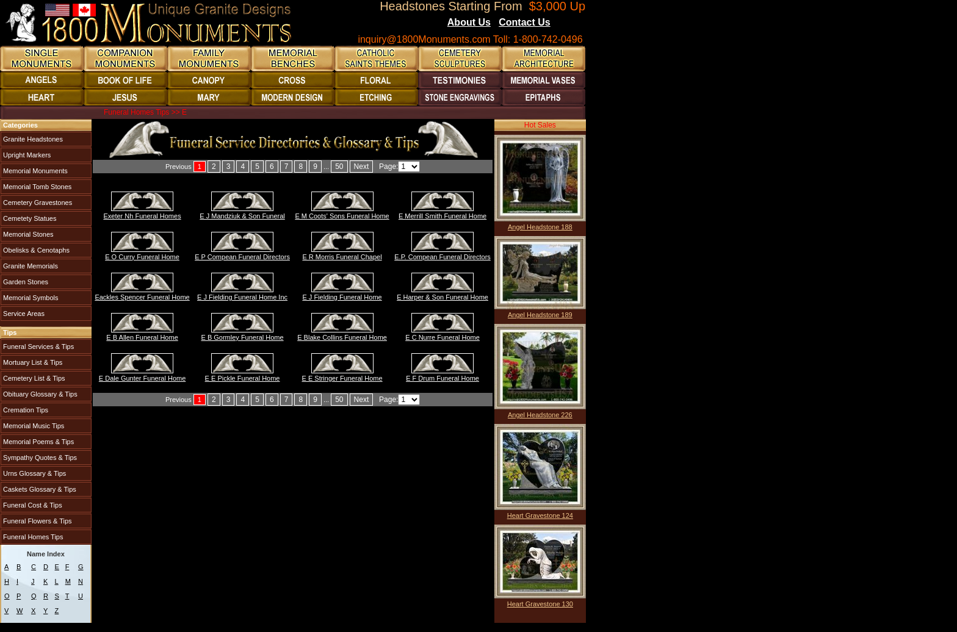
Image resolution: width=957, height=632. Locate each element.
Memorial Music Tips (32, 425)
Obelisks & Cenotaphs (35, 250)
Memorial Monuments (34, 170)
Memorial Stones (27, 234)
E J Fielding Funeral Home (341, 297)
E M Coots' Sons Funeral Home (342, 216)
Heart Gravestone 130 (540, 604)
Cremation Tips (24, 410)
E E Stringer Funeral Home (342, 378)
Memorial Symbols (30, 297)
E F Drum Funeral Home (442, 378)
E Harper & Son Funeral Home (442, 297)
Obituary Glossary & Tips (39, 394)
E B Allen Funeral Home (142, 337)
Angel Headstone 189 (540, 314)
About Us (469, 22)
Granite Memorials (29, 266)
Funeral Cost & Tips (31, 505)
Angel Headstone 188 (540, 227)
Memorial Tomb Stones (36, 186)
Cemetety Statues (29, 218)
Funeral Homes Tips (32, 536)
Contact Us (524, 22)
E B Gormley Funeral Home (242, 337)
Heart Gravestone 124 (540, 515)
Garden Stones (24, 281)
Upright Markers (26, 155)
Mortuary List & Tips (31, 362)
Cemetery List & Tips (33, 378)
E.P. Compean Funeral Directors (442, 256)
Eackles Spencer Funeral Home (142, 297)
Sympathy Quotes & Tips (39, 457)
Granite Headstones (32, 139)
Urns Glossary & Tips (33, 473)
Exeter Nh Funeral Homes (142, 216)
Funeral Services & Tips (37, 346)
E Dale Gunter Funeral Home (142, 378)
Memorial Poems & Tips (37, 441)
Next (361, 166)
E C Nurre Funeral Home (442, 337)
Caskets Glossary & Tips (38, 489)
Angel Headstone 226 (540, 414)
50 (339, 166)
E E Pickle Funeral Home (242, 378)
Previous (178, 166)
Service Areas (23, 313)
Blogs (567, 23)
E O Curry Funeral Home (142, 256)
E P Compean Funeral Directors (242, 256)
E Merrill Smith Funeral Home (442, 216)
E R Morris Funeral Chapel (341, 256)
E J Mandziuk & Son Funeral (242, 216)
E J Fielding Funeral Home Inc (242, 297)
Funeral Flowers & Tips (36, 521)
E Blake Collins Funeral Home (342, 337)
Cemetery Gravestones (36, 202)
